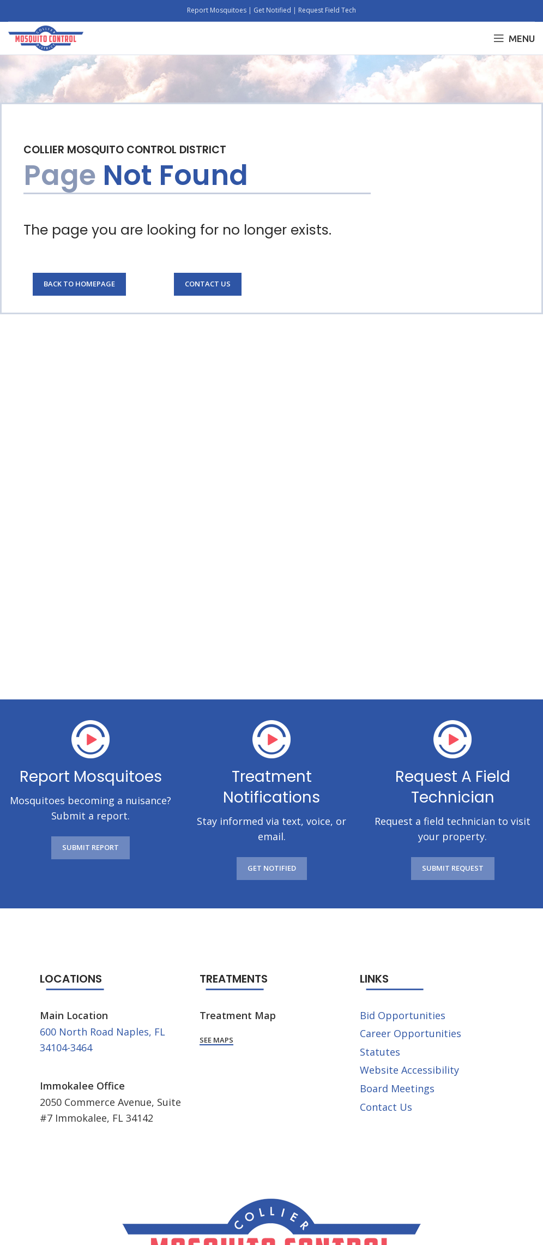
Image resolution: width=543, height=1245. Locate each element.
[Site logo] (45, 37)
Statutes (380, 1051)
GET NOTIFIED (272, 868)
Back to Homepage (79, 284)
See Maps (216, 1040)
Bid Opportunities (402, 1015)
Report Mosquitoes (217, 10)
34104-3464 (66, 1047)
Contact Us (208, 284)
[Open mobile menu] (514, 38)
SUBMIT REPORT (90, 847)
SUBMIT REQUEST (453, 868)
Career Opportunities (410, 1033)
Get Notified (272, 10)
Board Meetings (397, 1088)
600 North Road (76, 1031)
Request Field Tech (327, 10)
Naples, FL (140, 1031)
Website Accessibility (409, 1069)
